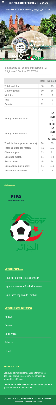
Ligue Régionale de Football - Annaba (28, 3)
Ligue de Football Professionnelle (22, 277)
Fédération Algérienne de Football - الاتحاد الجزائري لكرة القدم (28, 10)
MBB (52, 117)
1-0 (52, 113)
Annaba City (30, 402)
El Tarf (8, 351)
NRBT (52, 124)
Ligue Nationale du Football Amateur (23, 286)
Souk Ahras (11, 334)
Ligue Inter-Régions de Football (21, 295)
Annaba (8, 316)
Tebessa (9, 342)
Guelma (8, 325)
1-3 (52, 128)
